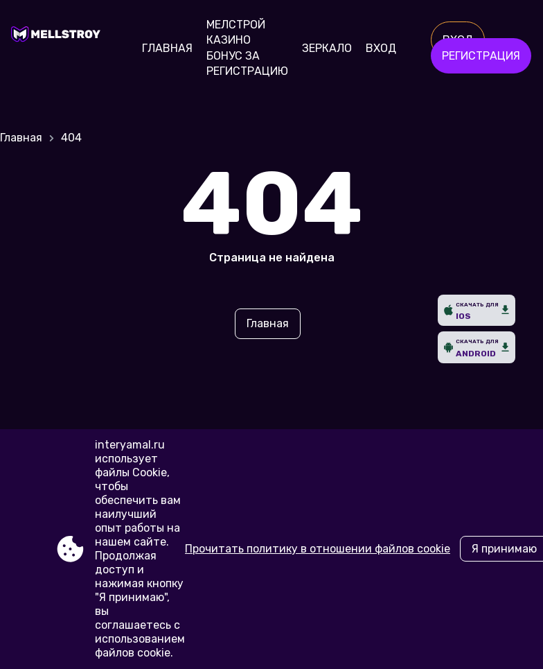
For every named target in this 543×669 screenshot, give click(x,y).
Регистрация (481, 55)
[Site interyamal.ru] (59, 48)
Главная (167, 48)
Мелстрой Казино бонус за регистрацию (247, 48)
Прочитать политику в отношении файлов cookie (317, 548)
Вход (381, 48)
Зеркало (327, 48)
